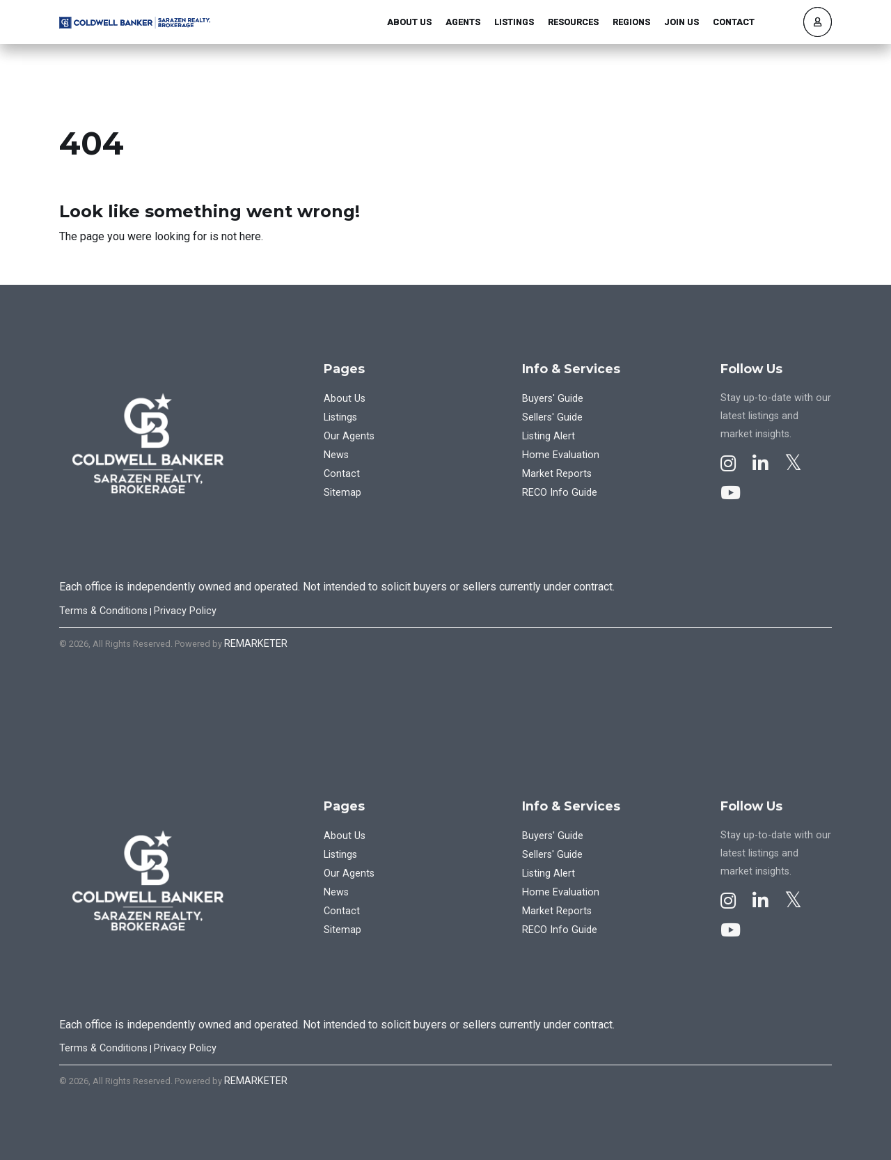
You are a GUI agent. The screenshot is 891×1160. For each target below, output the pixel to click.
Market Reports (557, 474)
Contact (734, 22)
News (336, 455)
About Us (409, 22)
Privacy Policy (185, 611)
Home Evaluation (560, 455)
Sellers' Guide (552, 417)
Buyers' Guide (552, 399)
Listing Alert (548, 436)
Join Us (681, 22)
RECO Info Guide (559, 493)
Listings (514, 22)
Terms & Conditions (103, 611)
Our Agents (349, 436)
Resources (573, 22)
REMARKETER (255, 644)
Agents (463, 22)
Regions (631, 22)
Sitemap (342, 493)
